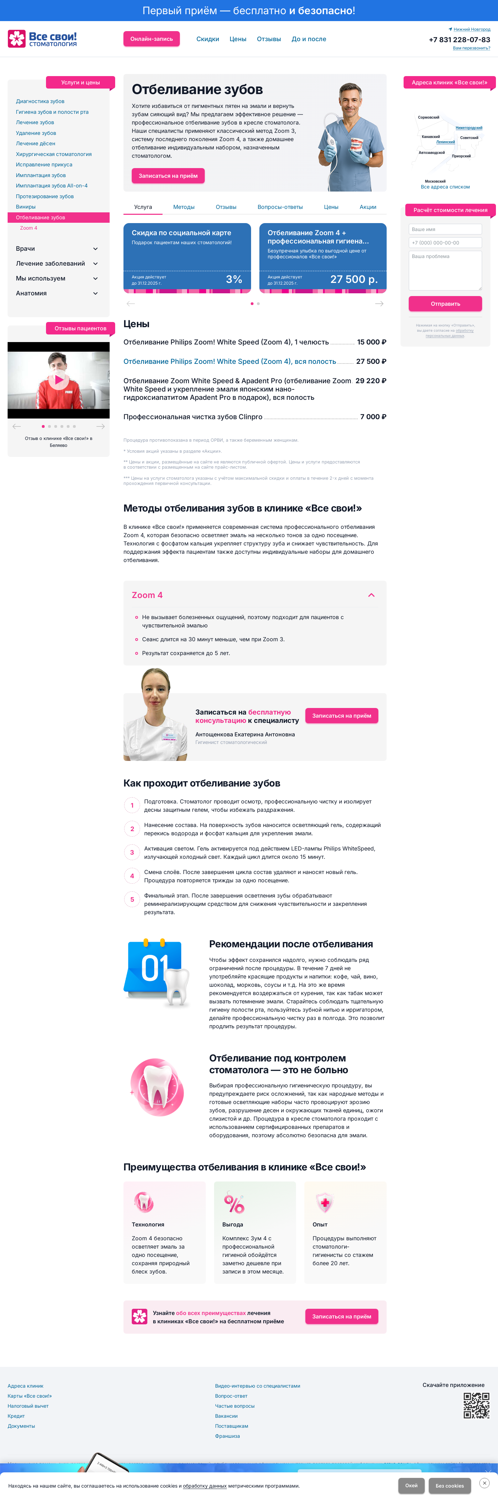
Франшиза (227, 1436)
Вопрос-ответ (231, 1396)
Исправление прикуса (44, 164)
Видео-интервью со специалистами (257, 1386)
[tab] (252, 303)
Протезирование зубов (45, 196)
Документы (21, 1426)
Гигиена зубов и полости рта (52, 112)
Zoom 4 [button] (147, 595)
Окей (411, 1485)
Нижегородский (469, 128)
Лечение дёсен (35, 143)
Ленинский (445, 142)
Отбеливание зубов (40, 217)
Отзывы (269, 39)
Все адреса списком (445, 187)
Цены (238, 39)
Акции (368, 206)
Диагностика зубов (40, 101)
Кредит (16, 1416)
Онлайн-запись (151, 38)
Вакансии (226, 1416)
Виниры (26, 206)
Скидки (207, 39)
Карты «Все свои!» (30, 1396)
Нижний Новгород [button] (469, 29)
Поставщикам (231, 1426)
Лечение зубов (35, 122)
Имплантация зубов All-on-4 (52, 185)
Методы (184, 206)
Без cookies (450, 1486)
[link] (249, 10)
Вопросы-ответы (280, 206)
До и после (309, 39)
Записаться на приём (168, 175)
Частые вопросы (235, 1406)
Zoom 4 (28, 228)
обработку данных (205, 1486)
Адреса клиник (26, 1386)
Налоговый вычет (28, 1406)
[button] (58, 248)
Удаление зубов (36, 133)
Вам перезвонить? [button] (471, 47)
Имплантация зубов (41, 175)
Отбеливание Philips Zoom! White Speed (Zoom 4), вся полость (229, 361)
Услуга (143, 206)
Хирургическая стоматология (54, 154)
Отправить (445, 303)
